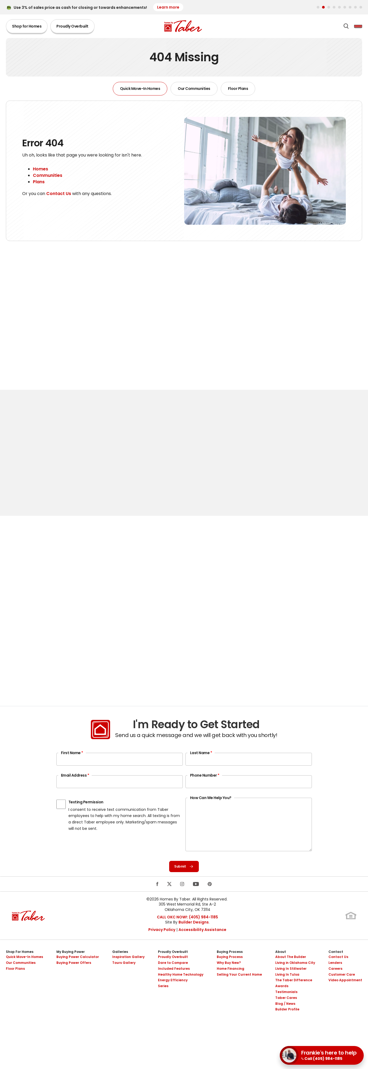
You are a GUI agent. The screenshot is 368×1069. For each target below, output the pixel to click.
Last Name (201, 764)
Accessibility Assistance (202, 943)
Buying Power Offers (73, 977)
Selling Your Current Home (239, 988)
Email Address (75, 786)
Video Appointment (345, 994)
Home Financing (230, 982)
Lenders (335, 977)
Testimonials (286, 1006)
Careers (335, 982)
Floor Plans (238, 91)
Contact (335, 966)
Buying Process (230, 966)
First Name (72, 764)
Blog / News (285, 1017)
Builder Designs (194, 936)
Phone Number (204, 786)
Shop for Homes (26, 27)
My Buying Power (70, 966)
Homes (40, 172)
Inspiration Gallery (128, 971)
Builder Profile (287, 1023)
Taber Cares (286, 1012)
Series (163, 1000)
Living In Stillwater (291, 982)
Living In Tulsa (287, 988)
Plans (39, 185)
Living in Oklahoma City (295, 977)
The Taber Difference (293, 994)
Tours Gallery (123, 977)
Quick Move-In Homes (140, 91)
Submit (184, 879)
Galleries (120, 966)
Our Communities (194, 91)
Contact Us (58, 196)
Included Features (174, 982)
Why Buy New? (229, 977)
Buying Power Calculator (77, 971)
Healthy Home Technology (180, 988)
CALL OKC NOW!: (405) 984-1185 (187, 931)
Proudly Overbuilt (72, 27)
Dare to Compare (173, 977)
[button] (318, 7)
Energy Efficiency (173, 994)
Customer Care (341, 988)
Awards (281, 1000)
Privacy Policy (161, 943)
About (280, 966)
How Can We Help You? (210, 809)
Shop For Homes (19, 966)
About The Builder (290, 971)
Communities (47, 178)
